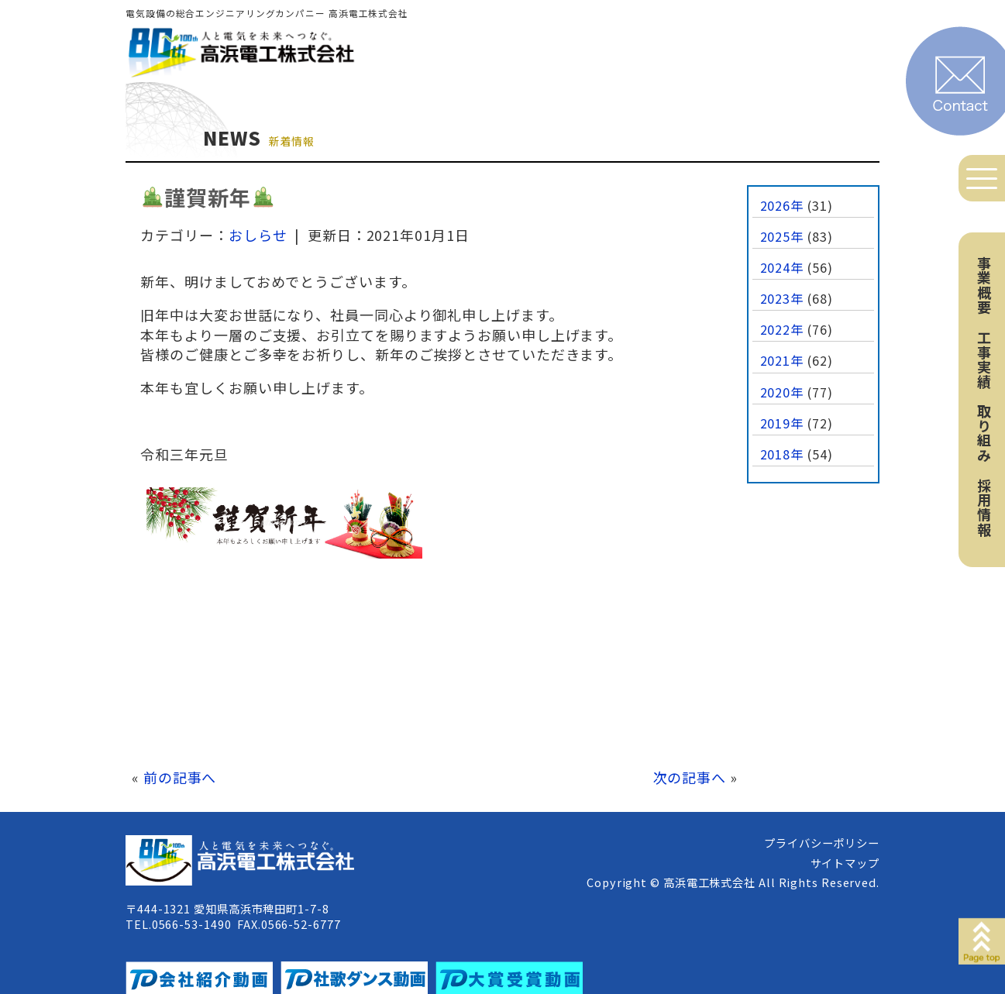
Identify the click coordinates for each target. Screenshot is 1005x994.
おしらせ (258, 235)
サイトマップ (845, 863)
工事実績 (984, 359)
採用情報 (984, 507)
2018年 (782, 454)
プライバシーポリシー (821, 842)
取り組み (984, 433)
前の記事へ (180, 777)
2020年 (782, 392)
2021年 (782, 360)
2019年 (782, 423)
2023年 (782, 298)
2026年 (782, 205)
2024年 (782, 267)
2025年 (782, 236)
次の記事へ (690, 777)
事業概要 (984, 285)
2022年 (782, 329)
